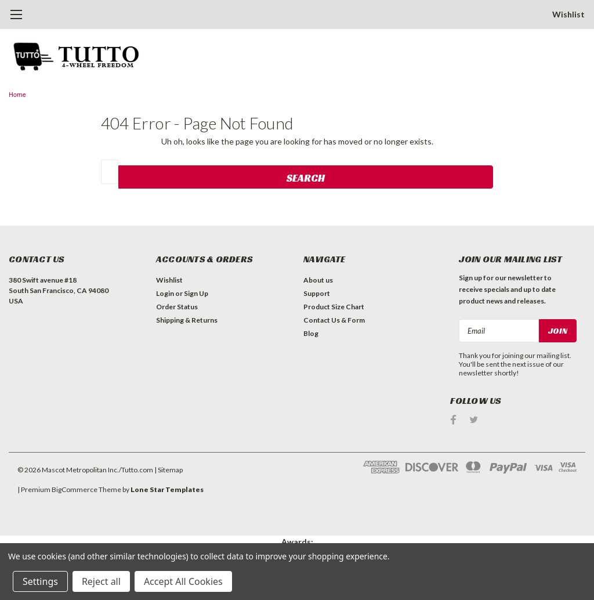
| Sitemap (168, 469)
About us (318, 280)
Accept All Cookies (183, 581)
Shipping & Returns (187, 320)
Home (17, 95)
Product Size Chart (333, 306)
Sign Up (196, 293)
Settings (40, 581)
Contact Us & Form (334, 320)
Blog (310, 333)
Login (165, 293)
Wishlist (568, 14)
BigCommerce (74, 489)
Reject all (101, 581)
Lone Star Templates (167, 489)
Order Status (177, 306)
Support (316, 293)
